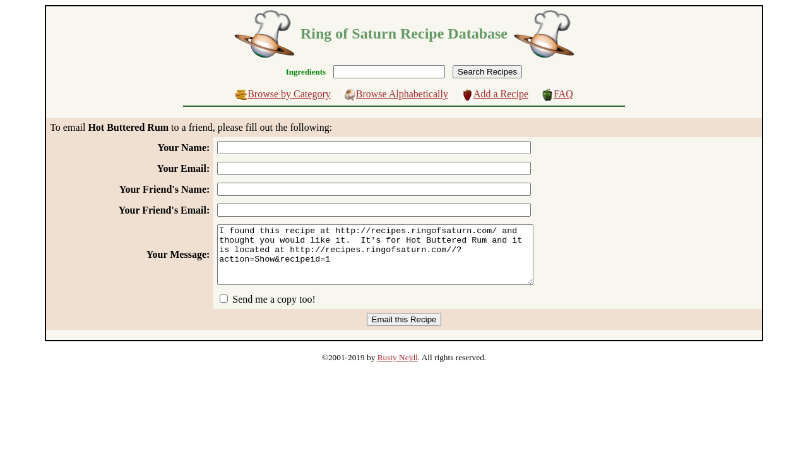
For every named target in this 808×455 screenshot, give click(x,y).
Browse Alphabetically (402, 93)
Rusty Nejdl (397, 368)
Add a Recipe (500, 93)
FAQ (563, 93)
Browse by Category (289, 93)
